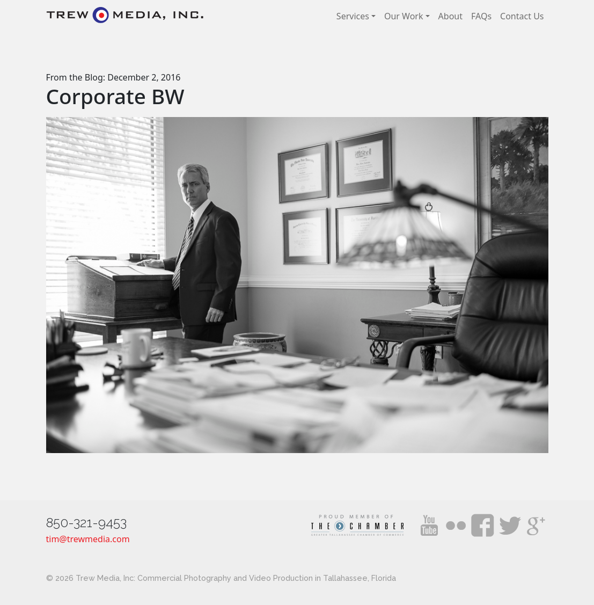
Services (352, 16)
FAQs (481, 16)
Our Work (403, 16)
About (450, 16)
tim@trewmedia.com (88, 539)
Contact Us (522, 16)
